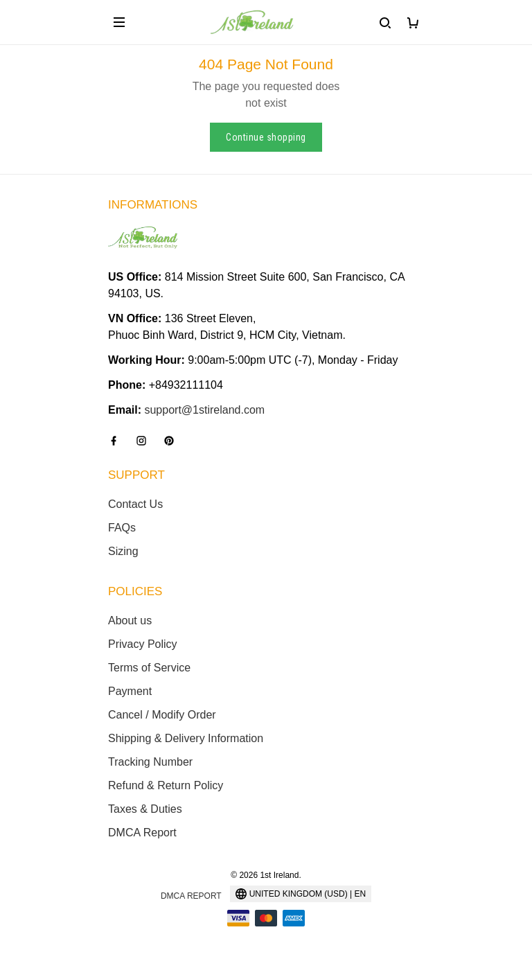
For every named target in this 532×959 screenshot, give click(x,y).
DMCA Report (142, 832)
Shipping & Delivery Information (185, 738)
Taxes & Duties (145, 809)
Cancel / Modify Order (162, 715)
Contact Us (135, 504)
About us (130, 620)
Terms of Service (149, 668)
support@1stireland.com (204, 410)
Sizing (123, 551)
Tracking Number (150, 762)
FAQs (122, 528)
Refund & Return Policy (165, 785)
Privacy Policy (142, 644)
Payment (130, 691)
